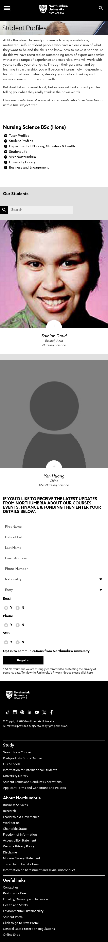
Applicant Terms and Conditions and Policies (34, 788)
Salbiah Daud (54, 336)
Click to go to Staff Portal (21, 923)
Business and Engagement (29, 167)
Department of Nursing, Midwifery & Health (42, 146)
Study (8, 745)
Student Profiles (21, 141)
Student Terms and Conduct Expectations (32, 782)
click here (87, 672)
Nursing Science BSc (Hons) (34, 127)
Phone (8, 616)
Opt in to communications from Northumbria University (46, 651)
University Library (22, 162)
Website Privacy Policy (19, 846)
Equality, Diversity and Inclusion (25, 899)
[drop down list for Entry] (54, 590)
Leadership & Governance (21, 817)
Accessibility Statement (19, 840)
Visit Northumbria (22, 157)
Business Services (15, 805)
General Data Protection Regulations (29, 929)
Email (7, 599)
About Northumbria (22, 798)
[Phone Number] (54, 569)
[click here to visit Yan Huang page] (54, 414)
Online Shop (11, 935)
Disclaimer (10, 852)
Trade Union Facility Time (21, 864)
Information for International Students (30, 770)
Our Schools (11, 764)
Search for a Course (17, 752)
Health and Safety (15, 905)
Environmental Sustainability (23, 911)
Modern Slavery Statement (21, 858)
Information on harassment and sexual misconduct (39, 870)
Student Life (18, 152)
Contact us (10, 887)
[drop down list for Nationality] (54, 579)
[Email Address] (54, 558)
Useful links (14, 881)
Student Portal (13, 917)
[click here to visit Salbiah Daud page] (54, 274)
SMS (6, 633)
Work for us (11, 823)
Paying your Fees (14, 893)
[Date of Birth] (54, 537)
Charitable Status (15, 829)
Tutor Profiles (19, 136)
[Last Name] (54, 548)
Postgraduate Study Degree (22, 758)
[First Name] (54, 527)
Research (9, 811)
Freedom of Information (20, 834)
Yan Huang (54, 476)
